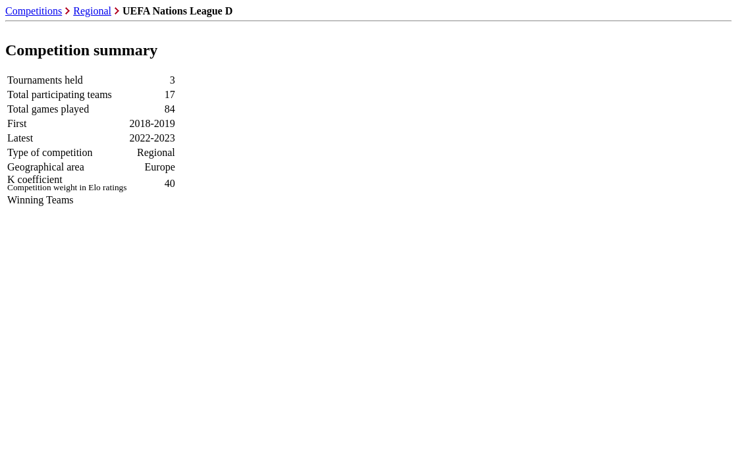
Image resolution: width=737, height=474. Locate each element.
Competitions (33, 10)
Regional (92, 10)
